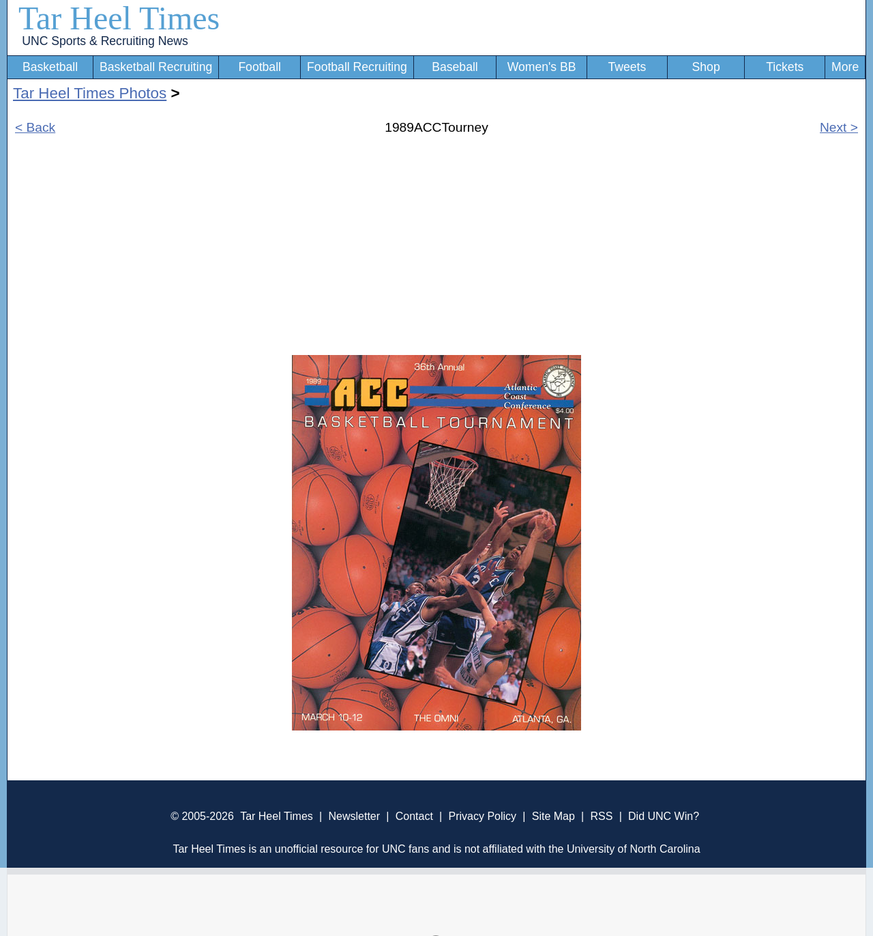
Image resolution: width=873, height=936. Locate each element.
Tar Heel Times (119, 18)
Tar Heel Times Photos (89, 93)
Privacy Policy (482, 816)
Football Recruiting (357, 67)
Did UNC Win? (663, 816)
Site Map (553, 816)
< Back (35, 127)
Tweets (627, 67)
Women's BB (541, 67)
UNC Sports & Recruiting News (105, 41)
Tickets (784, 67)
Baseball (455, 67)
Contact (414, 816)
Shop (706, 67)
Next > (839, 127)
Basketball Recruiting (156, 67)
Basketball (50, 67)
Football (259, 67)
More (845, 67)
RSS (601, 816)
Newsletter (354, 816)
